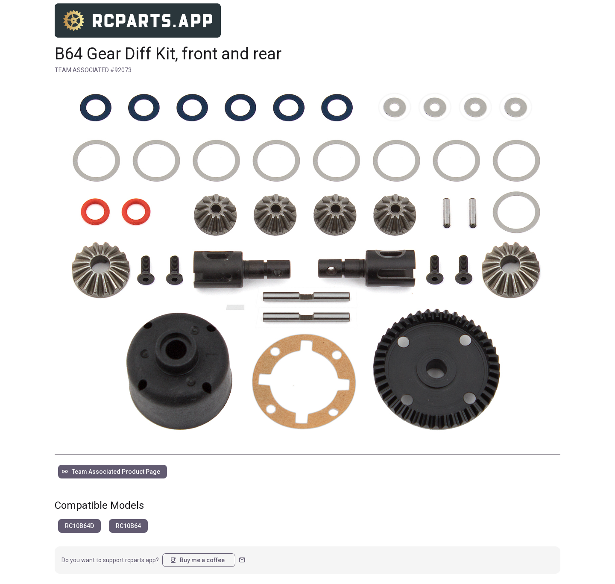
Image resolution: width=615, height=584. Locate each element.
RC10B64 (128, 525)
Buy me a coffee (197, 560)
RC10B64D (79, 525)
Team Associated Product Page (111, 471)
